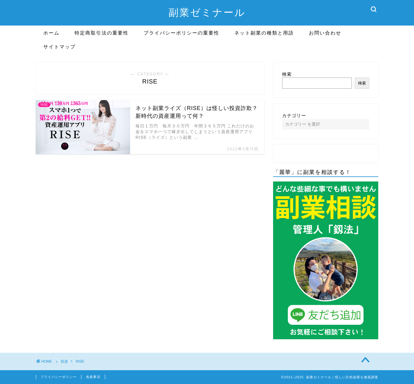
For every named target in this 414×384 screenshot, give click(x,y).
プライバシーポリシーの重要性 (181, 33)
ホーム (51, 33)
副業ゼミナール (207, 12)
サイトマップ (59, 47)
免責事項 (93, 377)
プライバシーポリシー (59, 377)
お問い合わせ (325, 33)
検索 (287, 74)
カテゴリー (294, 115)
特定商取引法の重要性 (102, 33)
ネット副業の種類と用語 (264, 33)
